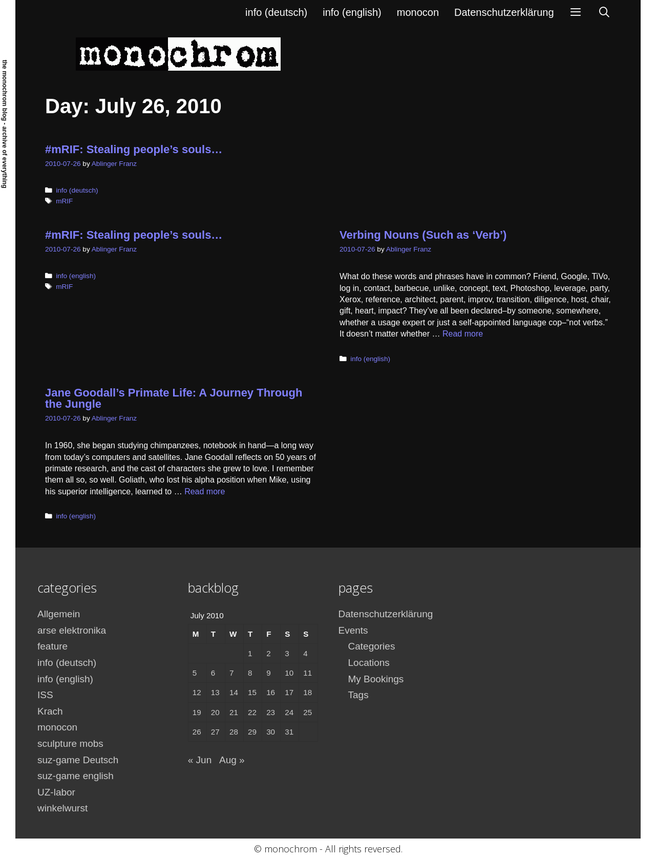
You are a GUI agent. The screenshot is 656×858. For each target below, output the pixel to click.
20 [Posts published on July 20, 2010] (215, 712)
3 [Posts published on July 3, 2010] (287, 653)
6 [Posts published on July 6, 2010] (213, 672)
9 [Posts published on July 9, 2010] (268, 672)
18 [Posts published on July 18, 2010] (307, 692)
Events (353, 630)
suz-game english (75, 775)
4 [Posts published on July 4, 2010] (305, 653)
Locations (369, 662)
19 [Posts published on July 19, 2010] (197, 712)
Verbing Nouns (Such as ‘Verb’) (423, 234)
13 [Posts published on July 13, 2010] (215, 692)
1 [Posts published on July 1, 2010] (250, 653)
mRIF (64, 201)
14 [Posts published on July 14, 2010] (233, 692)
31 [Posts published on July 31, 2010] (289, 731)
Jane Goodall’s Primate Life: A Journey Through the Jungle (173, 398)
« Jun (199, 760)
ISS (45, 694)
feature (52, 646)
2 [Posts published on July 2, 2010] (268, 653)
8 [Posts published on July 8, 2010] (250, 672)
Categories (371, 646)
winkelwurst (62, 808)
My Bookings (376, 679)
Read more (462, 333)
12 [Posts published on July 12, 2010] (197, 692)
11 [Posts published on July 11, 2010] (307, 672)
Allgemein (58, 614)
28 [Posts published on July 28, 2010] (233, 731)
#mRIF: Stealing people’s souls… (133, 149)
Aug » (232, 760)
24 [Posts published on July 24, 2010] (289, 712)
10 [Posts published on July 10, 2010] (289, 672)
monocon (418, 12)
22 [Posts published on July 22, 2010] (252, 712)
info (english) (352, 12)
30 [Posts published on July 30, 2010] (270, 731)
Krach (50, 711)
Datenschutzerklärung (504, 12)
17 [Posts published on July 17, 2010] (289, 692)
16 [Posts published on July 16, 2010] (270, 692)
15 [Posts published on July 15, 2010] (252, 692)
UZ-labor (56, 792)
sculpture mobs (70, 743)
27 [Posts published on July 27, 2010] (215, 731)
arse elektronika (71, 630)
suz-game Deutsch (77, 760)
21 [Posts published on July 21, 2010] (233, 712)
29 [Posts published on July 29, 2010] (252, 731)
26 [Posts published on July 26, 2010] (197, 731)
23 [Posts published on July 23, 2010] (270, 712)
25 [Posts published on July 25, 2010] (307, 712)
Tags (358, 694)
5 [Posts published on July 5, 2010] (195, 672)
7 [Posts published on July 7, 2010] (231, 672)
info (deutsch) (276, 12)
